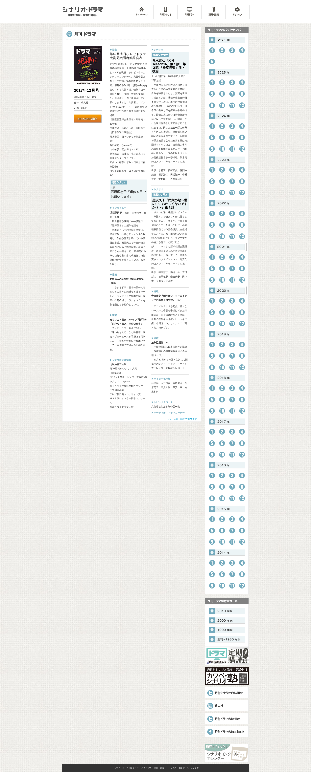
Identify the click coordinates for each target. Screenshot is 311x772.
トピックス (171, 768)
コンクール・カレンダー (190, 768)
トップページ (118, 768)
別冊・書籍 (159, 768)
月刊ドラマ (146, 768)
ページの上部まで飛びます (182, 419)
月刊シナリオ (133, 768)
